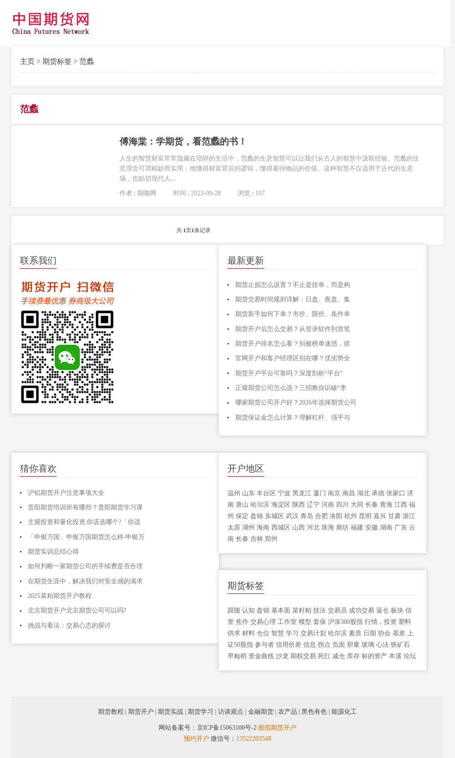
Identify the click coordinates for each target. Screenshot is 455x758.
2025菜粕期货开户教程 (60, 595)
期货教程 (111, 711)
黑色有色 (314, 711)
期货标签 (57, 61)
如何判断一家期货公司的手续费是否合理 (85, 566)
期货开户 (141, 711)
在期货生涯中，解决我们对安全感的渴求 (85, 581)
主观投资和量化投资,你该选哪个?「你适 (84, 522)
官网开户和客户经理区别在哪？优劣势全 (292, 358)
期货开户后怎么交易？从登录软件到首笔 (292, 329)
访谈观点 (230, 711)
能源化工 (344, 711)
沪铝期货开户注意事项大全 (66, 492)
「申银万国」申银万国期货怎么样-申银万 (86, 537)
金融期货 (261, 711)
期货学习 (200, 711)
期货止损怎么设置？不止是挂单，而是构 (292, 284)
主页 (27, 61)
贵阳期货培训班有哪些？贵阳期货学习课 (85, 507)
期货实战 (170, 711)
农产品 (287, 711)
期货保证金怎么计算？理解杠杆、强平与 (292, 417)
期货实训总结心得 (53, 551)
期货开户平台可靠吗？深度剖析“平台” (289, 373)
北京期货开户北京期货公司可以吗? (77, 610)
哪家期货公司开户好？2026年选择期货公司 (296, 402)
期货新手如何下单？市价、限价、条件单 (292, 314)
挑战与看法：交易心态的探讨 (69, 625)
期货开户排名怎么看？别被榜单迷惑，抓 (292, 343)
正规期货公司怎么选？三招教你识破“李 (290, 387)
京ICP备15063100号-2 (227, 727)
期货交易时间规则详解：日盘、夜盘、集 (292, 299)
